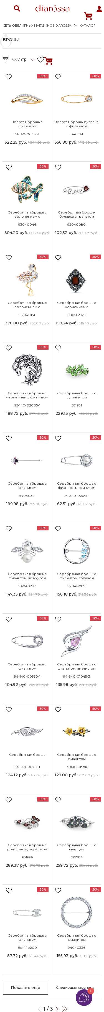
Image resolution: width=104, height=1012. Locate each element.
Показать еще (25, 987)
